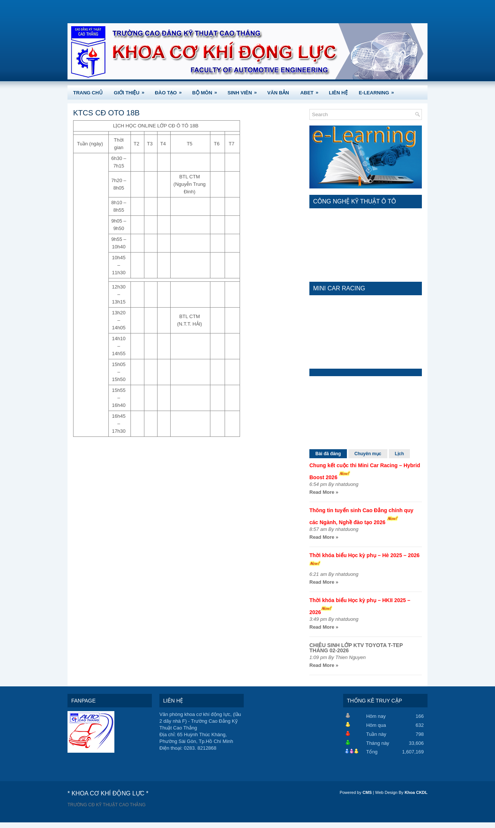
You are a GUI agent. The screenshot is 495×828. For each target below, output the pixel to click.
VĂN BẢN (278, 93)
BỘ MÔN (207, 90)
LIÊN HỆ (338, 93)
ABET (311, 90)
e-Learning (379, 90)
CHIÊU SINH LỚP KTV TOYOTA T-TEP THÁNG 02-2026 (356, 647)
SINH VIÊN (245, 90)
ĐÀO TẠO (171, 90)
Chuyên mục (367, 453)
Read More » (323, 492)
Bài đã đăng (328, 453)
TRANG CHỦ (88, 93)
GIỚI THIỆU (131, 90)
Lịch (399, 453)
